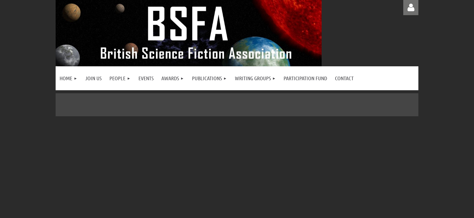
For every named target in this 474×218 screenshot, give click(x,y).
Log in (410, 7)
